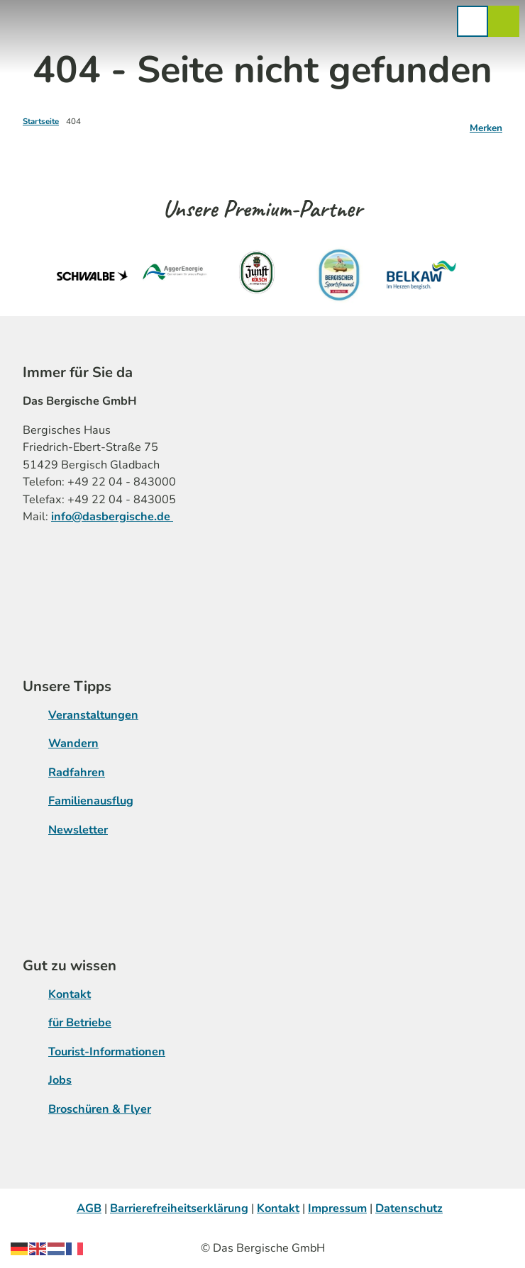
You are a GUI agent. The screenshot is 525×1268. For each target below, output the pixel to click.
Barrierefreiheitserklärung (179, 1208)
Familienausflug (90, 801)
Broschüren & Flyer (99, 1108)
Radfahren (76, 772)
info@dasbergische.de (112, 516)
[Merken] (486, 122)
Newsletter (78, 830)
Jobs (60, 1080)
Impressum (337, 1208)
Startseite (41, 121)
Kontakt (69, 994)
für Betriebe (79, 1023)
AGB (89, 1208)
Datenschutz (409, 1208)
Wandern (73, 744)
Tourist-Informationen (106, 1052)
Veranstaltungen (93, 715)
